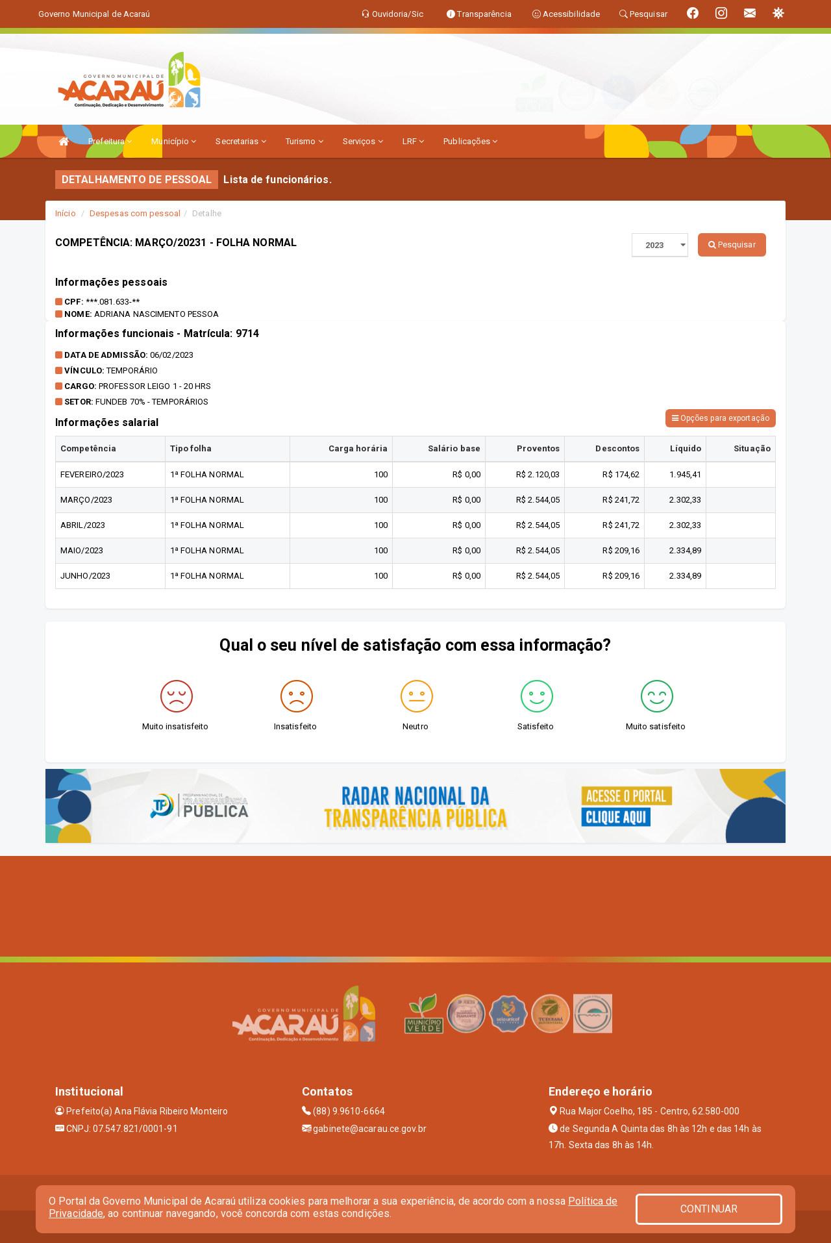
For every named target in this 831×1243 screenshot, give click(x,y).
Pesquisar (732, 244)
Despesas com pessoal (135, 213)
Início (65, 213)
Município (173, 141)
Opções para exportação (720, 418)
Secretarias (241, 141)
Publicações (470, 141)
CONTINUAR (709, 1209)
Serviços (363, 141)
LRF (414, 141)
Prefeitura (110, 141)
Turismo (304, 141)
